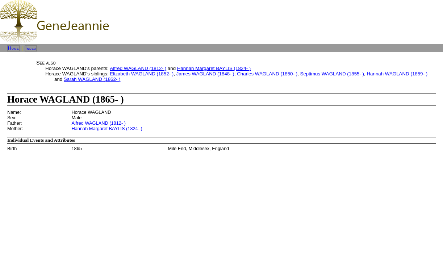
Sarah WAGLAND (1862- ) (92, 79)
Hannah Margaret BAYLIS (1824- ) (214, 68)
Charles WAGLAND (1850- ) (267, 73)
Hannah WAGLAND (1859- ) (397, 73)
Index (31, 48)
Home (13, 48)
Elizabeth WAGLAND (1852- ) (142, 73)
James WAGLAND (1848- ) (205, 73)
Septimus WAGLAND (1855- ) (332, 73)
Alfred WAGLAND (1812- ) (138, 68)
